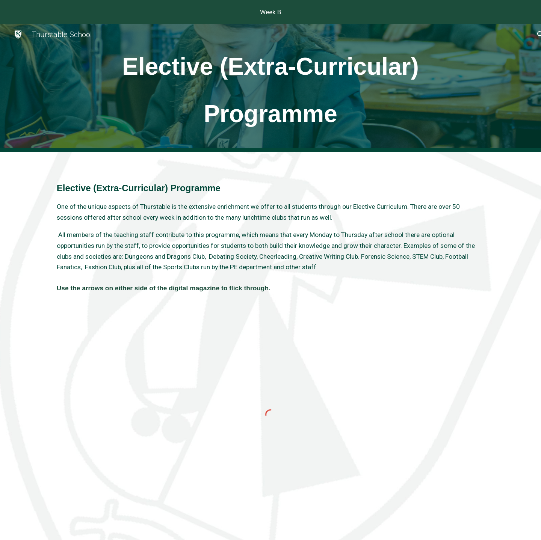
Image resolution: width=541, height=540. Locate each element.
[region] (270, 12)
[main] (270, 88)
